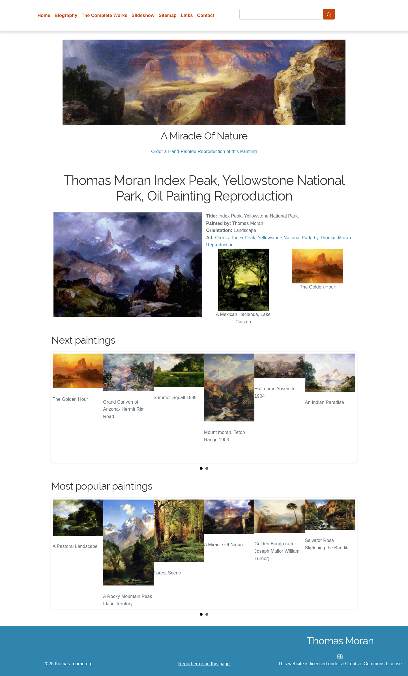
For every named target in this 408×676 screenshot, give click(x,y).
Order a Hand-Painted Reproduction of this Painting (204, 151)
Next (348, 407)
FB (340, 656)
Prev (60, 407)
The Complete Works (104, 15)
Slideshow (143, 15)
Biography (66, 15)
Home (44, 15)
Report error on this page (204, 663)
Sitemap (168, 15)
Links (187, 15)
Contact (205, 15)
